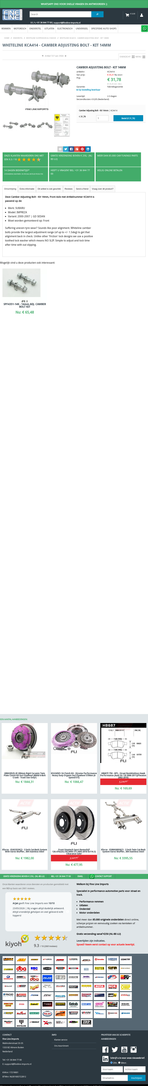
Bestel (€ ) (128, 118)
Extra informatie (27, 189)
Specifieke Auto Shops (103, 28)
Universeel (82, 28)
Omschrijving (10, 189)
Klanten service (60, 1040)
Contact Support (101, 876)
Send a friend (82, 189)
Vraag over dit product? (102, 189)
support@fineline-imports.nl (18, 1064)
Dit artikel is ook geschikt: (49, 189)
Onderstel (35, 28)
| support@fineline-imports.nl (66, 22)
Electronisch (65, 28)
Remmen (6, 28)
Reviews (68, 189)
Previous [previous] (9, 911)
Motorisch (20, 28)
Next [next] (67, 911)
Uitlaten (49, 28)
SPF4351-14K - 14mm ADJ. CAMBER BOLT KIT (25, 305)
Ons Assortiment (61, 1046)
